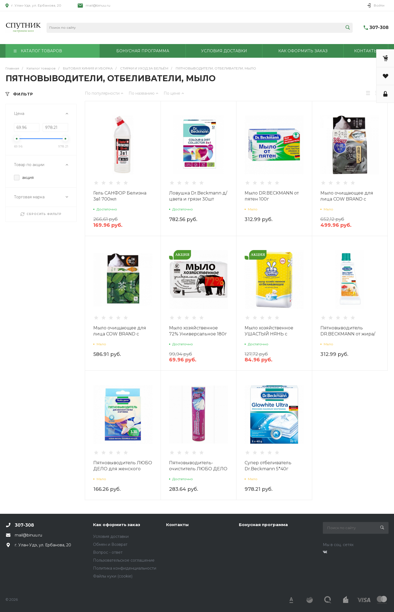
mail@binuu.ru (98, 5)
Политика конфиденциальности (124, 568)
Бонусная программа (263, 524)
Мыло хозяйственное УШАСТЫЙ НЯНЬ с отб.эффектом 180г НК (270, 334)
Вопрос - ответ (108, 552)
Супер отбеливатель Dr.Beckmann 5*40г (268, 465)
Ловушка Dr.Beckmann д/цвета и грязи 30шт (198, 196)
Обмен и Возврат (110, 544)
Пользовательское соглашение (124, 560)
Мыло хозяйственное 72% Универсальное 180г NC (198, 334)
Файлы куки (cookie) (112, 576)
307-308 (379, 27)
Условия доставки (111, 536)
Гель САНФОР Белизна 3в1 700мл (119, 196)
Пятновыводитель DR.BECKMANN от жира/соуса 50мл (347, 334)
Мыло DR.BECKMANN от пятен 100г (272, 196)
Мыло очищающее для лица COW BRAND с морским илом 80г (346, 199)
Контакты (177, 524)
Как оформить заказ (116, 524)
